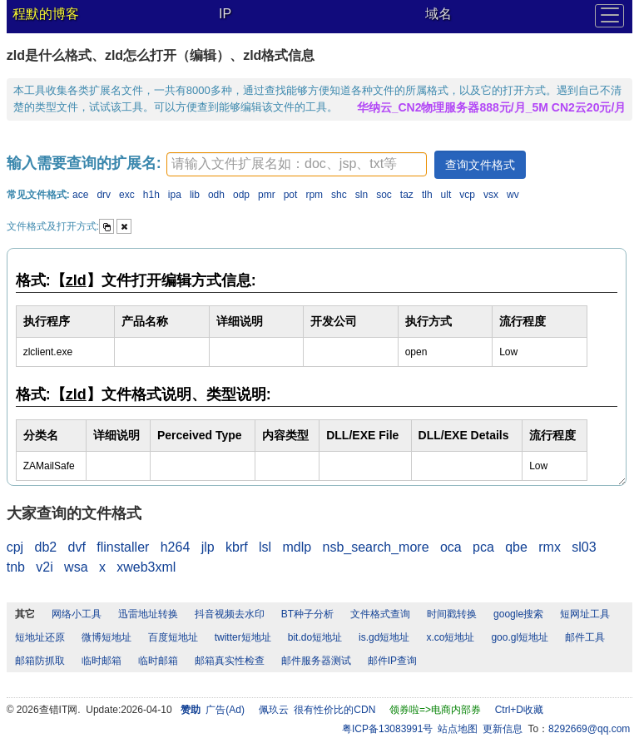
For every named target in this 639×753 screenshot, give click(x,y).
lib (195, 195)
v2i (44, 567)
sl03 (584, 547)
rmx (549, 547)
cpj (15, 547)
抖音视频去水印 (230, 614)
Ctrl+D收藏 (519, 710)
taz (407, 195)
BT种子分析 (307, 614)
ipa (174, 195)
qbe (516, 547)
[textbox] (296, 164)
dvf (77, 547)
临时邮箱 (101, 660)
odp (241, 195)
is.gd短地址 (384, 637)
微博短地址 (106, 637)
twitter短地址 (243, 637)
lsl (265, 547)
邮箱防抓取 (40, 660)
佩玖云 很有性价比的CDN (317, 710)
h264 (176, 547)
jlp (208, 547)
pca (483, 547)
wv (513, 195)
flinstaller (123, 547)
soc (384, 195)
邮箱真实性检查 (230, 660)
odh (216, 195)
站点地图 (458, 729)
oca (451, 547)
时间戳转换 (452, 614)
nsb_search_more (376, 547)
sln (361, 195)
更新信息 (503, 729)
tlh (427, 195)
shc (339, 195)
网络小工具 (77, 614)
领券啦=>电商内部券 (435, 710)
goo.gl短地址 (519, 637)
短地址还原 (40, 637)
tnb (16, 567)
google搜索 (518, 614)
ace (80, 195)
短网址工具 (585, 614)
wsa (75, 567)
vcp (467, 195)
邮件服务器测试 (316, 660)
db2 (45, 547)
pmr (266, 195)
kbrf (236, 547)
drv (104, 195)
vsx (490, 195)
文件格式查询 (380, 614)
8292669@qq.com (589, 729)
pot (291, 195)
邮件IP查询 (392, 660)
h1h (151, 195)
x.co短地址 (450, 637)
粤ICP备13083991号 (387, 729)
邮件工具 (585, 637)
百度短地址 (173, 637)
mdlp (296, 547)
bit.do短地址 (315, 637)
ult (446, 195)
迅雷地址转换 (148, 614)
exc (127, 195)
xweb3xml (146, 567)
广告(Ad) (225, 710)
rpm (314, 195)
